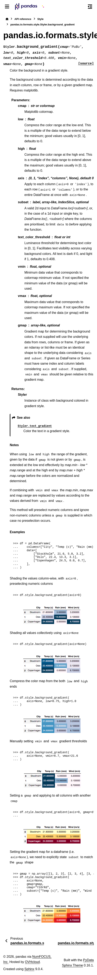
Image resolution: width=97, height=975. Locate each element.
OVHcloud (32, 962)
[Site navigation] (7, 6)
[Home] (6, 19)
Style (40, 19)
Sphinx (29, 969)
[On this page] (90, 6)
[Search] (81, 6)
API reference (22, 19)
